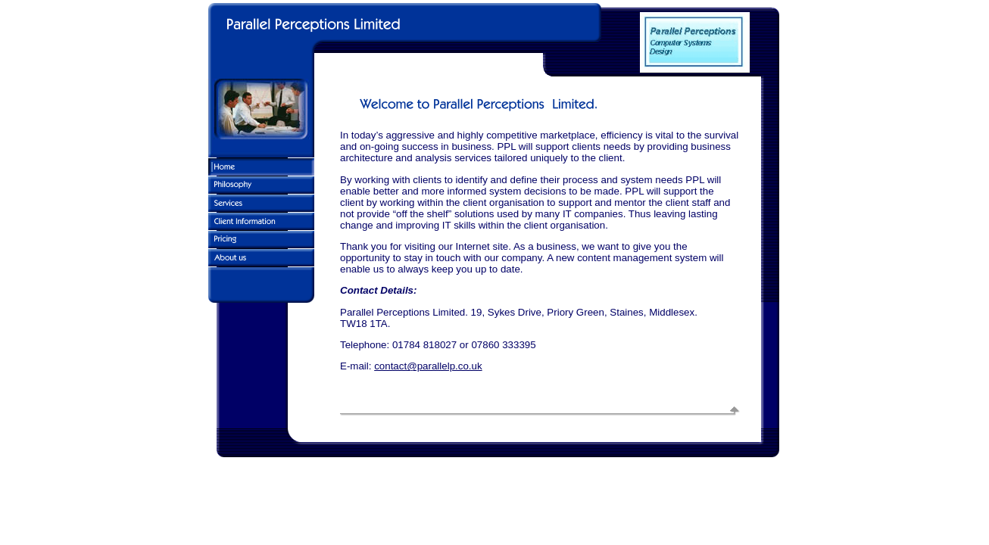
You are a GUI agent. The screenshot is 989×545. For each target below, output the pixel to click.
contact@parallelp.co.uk (428, 366)
